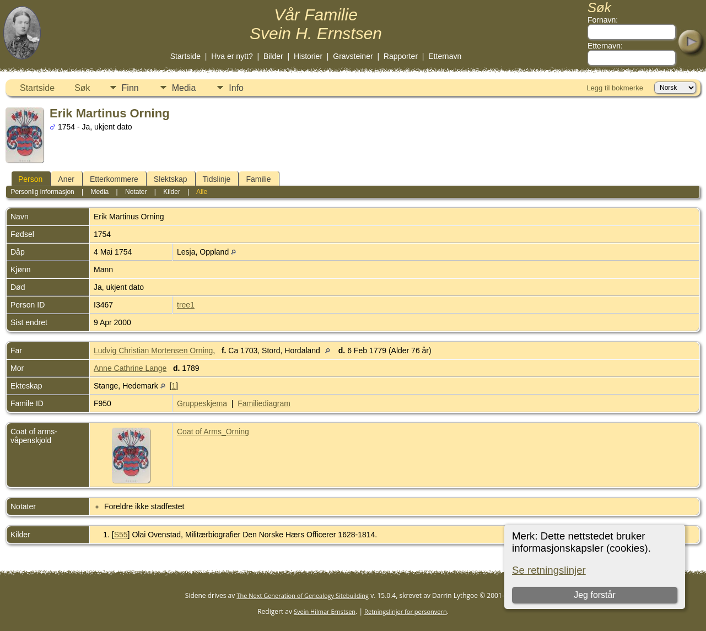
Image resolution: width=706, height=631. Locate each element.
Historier (308, 56)
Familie (258, 179)
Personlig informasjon (42, 192)
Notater (136, 192)
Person (30, 179)
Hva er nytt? (231, 56)
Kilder (171, 192)
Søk (82, 88)
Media (184, 88)
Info (236, 88)
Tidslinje (217, 179)
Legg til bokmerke (614, 88)
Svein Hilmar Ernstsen (324, 611)
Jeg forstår (595, 595)
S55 (121, 534)
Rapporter (401, 56)
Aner (66, 179)
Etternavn (444, 56)
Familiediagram (264, 403)
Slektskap (170, 179)
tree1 (186, 304)
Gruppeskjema (202, 403)
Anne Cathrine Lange (130, 368)
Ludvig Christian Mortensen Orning (153, 350)
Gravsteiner (353, 56)
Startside (185, 56)
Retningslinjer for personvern (405, 611)
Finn (130, 88)
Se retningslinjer (549, 570)
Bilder (273, 56)
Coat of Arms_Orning (213, 431)
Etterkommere (114, 179)
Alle (201, 192)
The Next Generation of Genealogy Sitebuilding (302, 595)
